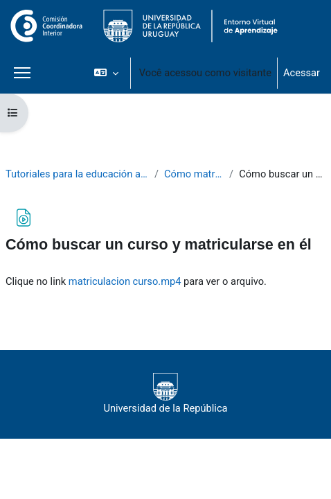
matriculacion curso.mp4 (125, 281)
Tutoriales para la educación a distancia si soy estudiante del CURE (77, 174)
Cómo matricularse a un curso (194, 174)
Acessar (301, 73)
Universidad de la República (165, 393)
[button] (105, 73)
